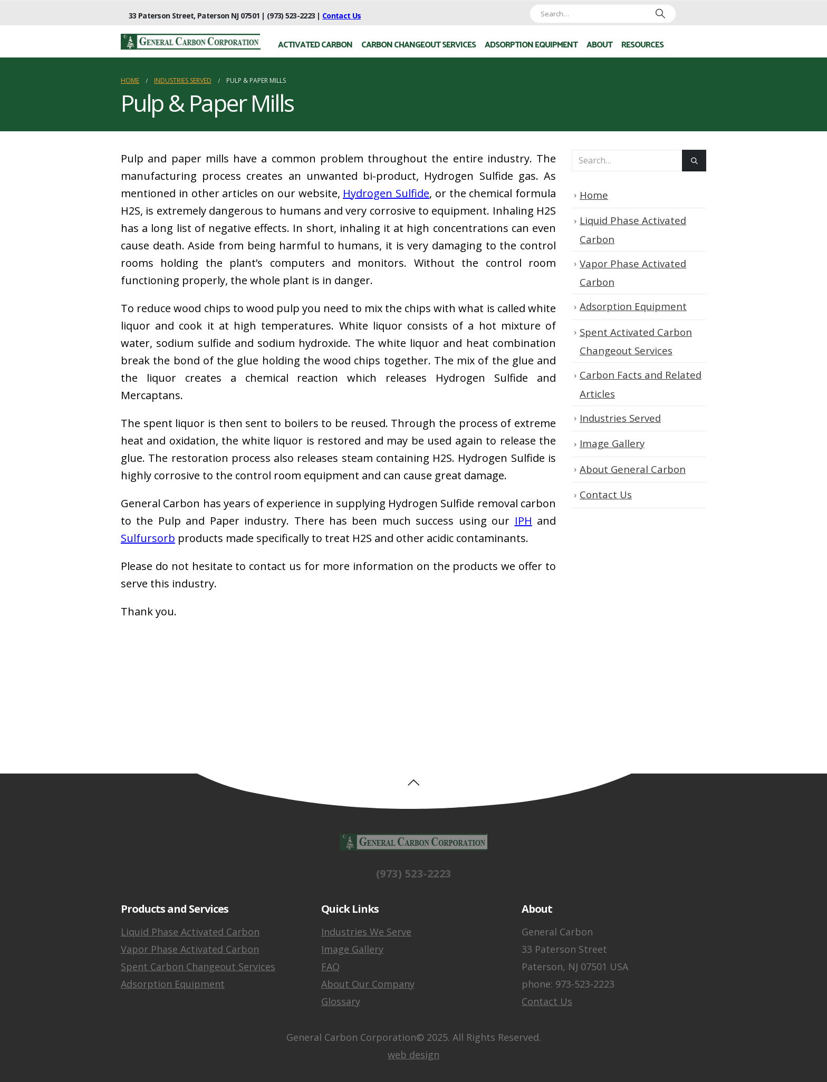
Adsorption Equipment (531, 44)
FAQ (330, 966)
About (599, 44)
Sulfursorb (148, 538)
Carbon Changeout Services (418, 44)
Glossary (340, 1001)
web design (413, 1054)
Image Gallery (612, 443)
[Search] (656, 14)
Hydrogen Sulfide (386, 193)
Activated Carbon (315, 44)
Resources (642, 44)
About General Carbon (633, 469)
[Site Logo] (191, 42)
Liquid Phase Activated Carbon (190, 931)
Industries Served (620, 417)
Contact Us (341, 16)
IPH (523, 521)
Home (594, 194)
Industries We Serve (366, 931)
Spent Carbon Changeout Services (198, 966)
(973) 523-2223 (413, 882)
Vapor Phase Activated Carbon (190, 949)
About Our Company (368, 984)
